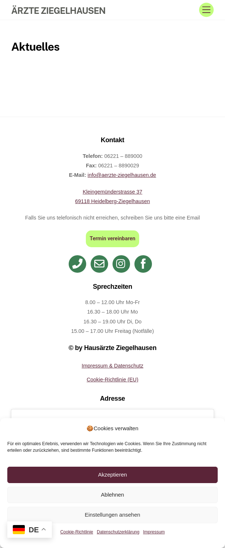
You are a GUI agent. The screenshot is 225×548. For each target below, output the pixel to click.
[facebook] (144, 264)
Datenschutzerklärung (118, 532)
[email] (101, 264)
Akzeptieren (112, 474)
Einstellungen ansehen (112, 515)
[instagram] (123, 264)
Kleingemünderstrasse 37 (112, 192)
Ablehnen (112, 494)
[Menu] (206, 10)
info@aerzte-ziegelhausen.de (122, 175)
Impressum (154, 532)
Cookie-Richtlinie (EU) (112, 379)
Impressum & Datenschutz (113, 366)
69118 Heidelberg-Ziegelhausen (112, 201)
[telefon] (79, 264)
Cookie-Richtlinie (76, 532)
